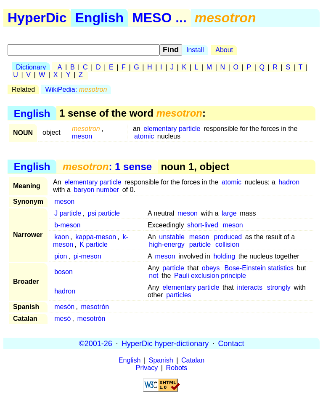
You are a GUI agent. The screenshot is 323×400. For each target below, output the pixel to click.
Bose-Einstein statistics (259, 268)
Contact (231, 343)
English (99, 17)
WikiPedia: (76, 89)
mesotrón (95, 306)
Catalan (192, 360)
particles (178, 295)
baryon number (96, 189)
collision (227, 244)
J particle (67, 213)
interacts (249, 287)
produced (228, 236)
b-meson (67, 225)
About (224, 49)
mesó (62, 318)
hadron (288, 182)
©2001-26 (95, 343)
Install (195, 49)
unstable (172, 236)
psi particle (104, 213)
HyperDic (37, 17)
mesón (64, 306)
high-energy (167, 244)
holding (224, 256)
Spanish (161, 360)
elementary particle (171, 128)
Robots (177, 367)
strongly (279, 287)
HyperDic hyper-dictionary (165, 343)
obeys (211, 268)
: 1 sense (107, 166)
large (229, 213)
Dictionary (31, 67)
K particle (93, 244)
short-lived (202, 225)
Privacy (147, 367)
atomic (144, 136)
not (153, 275)
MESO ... (159, 17)
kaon (61, 236)
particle (200, 244)
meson (82, 136)
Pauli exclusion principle (210, 275)
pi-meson (87, 256)
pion (60, 256)
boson (63, 271)
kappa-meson (95, 236)
